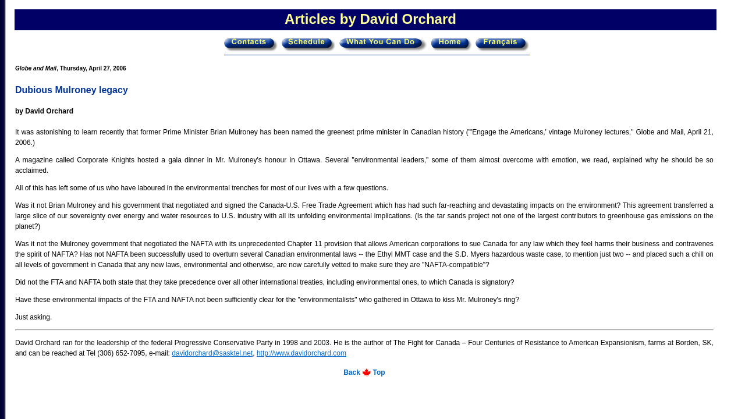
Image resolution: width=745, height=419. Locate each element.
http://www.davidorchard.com (301, 353)
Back (351, 372)
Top (379, 372)
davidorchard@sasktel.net (212, 353)
